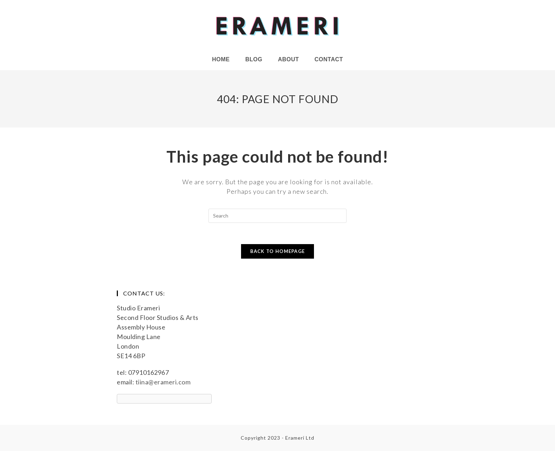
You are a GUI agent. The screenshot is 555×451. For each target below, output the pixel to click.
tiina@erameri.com (163, 382)
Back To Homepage (277, 251)
